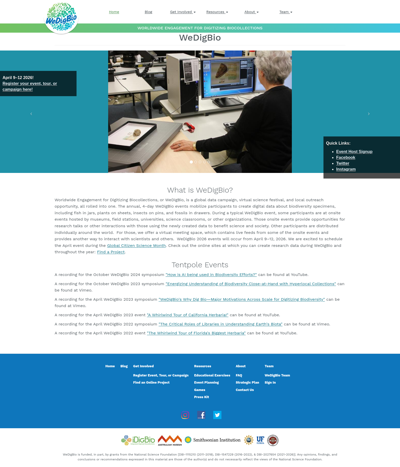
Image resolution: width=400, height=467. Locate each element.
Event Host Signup (354, 151)
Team (285, 12)
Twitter (342, 163)
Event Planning (206, 382)
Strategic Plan (247, 382)
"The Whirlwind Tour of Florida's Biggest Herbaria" (196, 333)
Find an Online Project (151, 382)
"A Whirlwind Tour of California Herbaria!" (187, 314)
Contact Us (245, 390)
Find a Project (110, 251)
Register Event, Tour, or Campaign (161, 375)
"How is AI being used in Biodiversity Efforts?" (211, 274)
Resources (217, 12)
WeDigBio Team (277, 375)
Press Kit (201, 397)
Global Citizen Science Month (136, 245)
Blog (148, 12)
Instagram (346, 169)
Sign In (270, 382)
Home (114, 12)
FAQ (239, 375)
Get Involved (183, 12)
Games (199, 390)
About (251, 12)
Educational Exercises (212, 375)
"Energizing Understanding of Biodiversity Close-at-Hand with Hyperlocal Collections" (251, 283)
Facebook (345, 157)
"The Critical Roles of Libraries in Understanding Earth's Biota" (221, 324)
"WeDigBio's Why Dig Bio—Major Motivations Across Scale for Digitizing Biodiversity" (242, 299)
